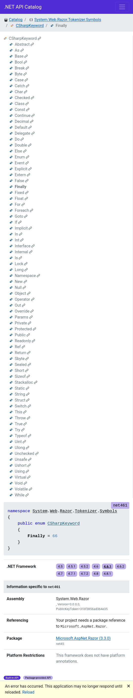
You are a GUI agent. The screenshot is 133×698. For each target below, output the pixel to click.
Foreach (24, 210)
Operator (24, 299)
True (21, 424)
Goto (21, 216)
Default (23, 127)
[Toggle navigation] (122, 7)
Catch (22, 86)
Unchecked (26, 453)
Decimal (24, 121)
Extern (22, 174)
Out (20, 305)
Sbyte (22, 358)
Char (21, 91)
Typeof (23, 435)
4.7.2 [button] (84, 573)
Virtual (23, 477)
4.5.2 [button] (84, 566)
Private (23, 323)
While (22, 495)
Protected (25, 329)
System (40, 511)
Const (22, 109)
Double (23, 145)
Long (21, 269)
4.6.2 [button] (120, 566)
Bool (21, 62)
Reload (28, 692)
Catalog (15, 19)
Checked (24, 97)
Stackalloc (26, 382)
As (19, 50)
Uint (20, 441)
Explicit (23, 169)
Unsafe (23, 459)
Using (22, 471)
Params (24, 317)
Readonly (25, 340)
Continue (25, 115)
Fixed (21, 192)
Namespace (27, 275)
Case (21, 80)
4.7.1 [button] (72, 573)
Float (21, 198)
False (21, 180)
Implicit (23, 228)
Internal (23, 252)
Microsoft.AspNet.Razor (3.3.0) (83, 638)
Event (22, 163)
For (20, 204)
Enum (22, 157)
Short (21, 370)
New (21, 281)
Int (19, 240)
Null (20, 287)
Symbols (108, 511)
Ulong (22, 447)
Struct (22, 400)
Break (22, 68)
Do (19, 139)
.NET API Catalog (23, 7)
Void (21, 483)
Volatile (23, 489)
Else (20, 151)
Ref (20, 346)
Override (24, 311)
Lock (21, 263)
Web (53, 511)
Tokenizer (86, 511)
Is (18, 257)
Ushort (23, 465)
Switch (23, 406)
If (18, 222)
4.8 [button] (96, 573)
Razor (66, 511)
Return (23, 352)
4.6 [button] (96, 566)
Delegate (25, 133)
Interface (25, 246)
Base (21, 56)
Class (22, 103)
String (22, 394)
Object (22, 293)
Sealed (23, 364)
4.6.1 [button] (108, 566)
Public (22, 335)
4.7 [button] (60, 573)
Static (22, 388)
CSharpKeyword (30, 25)
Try (19, 429)
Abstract (24, 44)
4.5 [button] (60, 566)
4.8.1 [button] (107, 573)
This (21, 412)
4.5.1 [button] (72, 566)
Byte (21, 74)
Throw (22, 418)
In (18, 234)
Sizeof (22, 376)
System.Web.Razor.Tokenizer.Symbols (67, 19)
